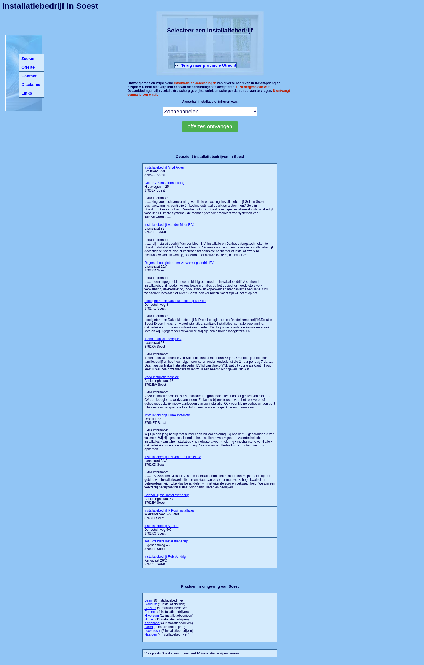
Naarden (150, 634)
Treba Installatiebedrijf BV (162, 339)
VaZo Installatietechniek (161, 377)
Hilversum (151, 615)
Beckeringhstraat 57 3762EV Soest (166, 499)
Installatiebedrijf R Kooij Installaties (169, 510)
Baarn (148, 600)
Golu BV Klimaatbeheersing (164, 183)
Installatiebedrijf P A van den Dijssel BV (172, 457)
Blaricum (150, 604)
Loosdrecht (152, 631)
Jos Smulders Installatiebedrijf (165, 541)
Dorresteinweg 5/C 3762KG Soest (161, 529)
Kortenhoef (152, 623)
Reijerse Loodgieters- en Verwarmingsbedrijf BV (178, 263)
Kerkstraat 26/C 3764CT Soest (165, 560)
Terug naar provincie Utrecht (208, 65)
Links (26, 93)
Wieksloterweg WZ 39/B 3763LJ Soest (169, 514)
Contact (29, 75)
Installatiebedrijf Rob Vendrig (165, 557)
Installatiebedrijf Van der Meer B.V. (169, 225)
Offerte (28, 67)
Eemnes (150, 612)
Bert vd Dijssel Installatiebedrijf (166, 495)
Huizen (149, 619)
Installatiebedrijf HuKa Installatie (167, 415)
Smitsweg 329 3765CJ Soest (164, 171)
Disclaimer (31, 84)
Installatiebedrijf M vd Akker (164, 167)
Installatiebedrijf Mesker (161, 526)
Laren (148, 627)
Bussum (150, 608)
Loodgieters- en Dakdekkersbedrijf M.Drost (175, 301)
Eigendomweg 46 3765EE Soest (165, 545)
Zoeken (28, 58)
